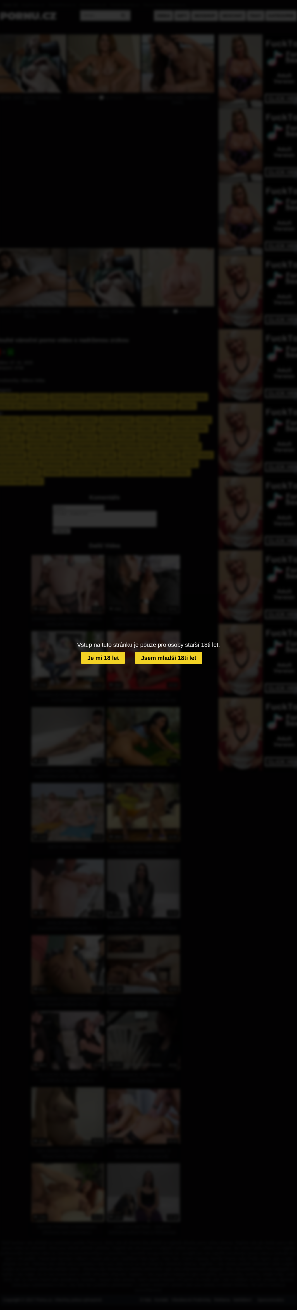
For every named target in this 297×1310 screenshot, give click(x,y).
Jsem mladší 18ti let (168, 658)
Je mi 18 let (103, 658)
